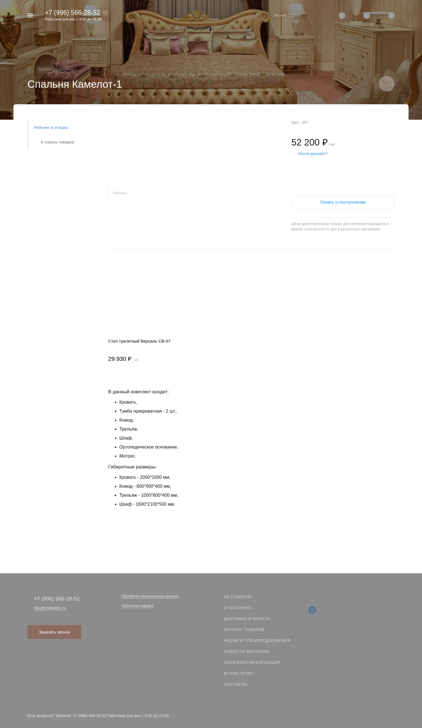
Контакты (235, 684)
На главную (238, 597)
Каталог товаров (244, 629)
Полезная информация (252, 662)
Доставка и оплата (247, 618)
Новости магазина (247, 651)
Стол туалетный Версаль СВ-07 (139, 341)
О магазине (238, 607)
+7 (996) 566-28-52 (72, 12)
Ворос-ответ (239, 673)
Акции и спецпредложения (257, 640)
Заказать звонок (54, 632)
